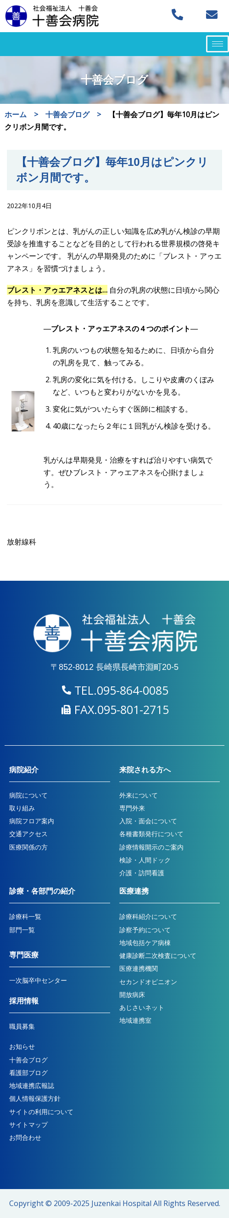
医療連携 (134, 891)
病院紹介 (24, 770)
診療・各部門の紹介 (42, 891)
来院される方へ (145, 770)
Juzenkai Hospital (121, 1203)
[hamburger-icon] (217, 43)
